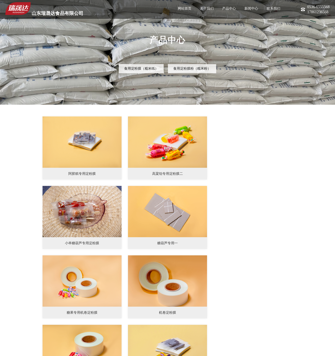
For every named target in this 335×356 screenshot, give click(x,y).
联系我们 (273, 8)
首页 (254, 328)
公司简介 (9, 350)
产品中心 (229, 8)
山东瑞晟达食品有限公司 (44, 9)
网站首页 (184, 8)
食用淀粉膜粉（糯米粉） (192, 68)
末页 (290, 328)
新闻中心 (251, 8)
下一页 (279, 328)
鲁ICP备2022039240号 (77, 350)
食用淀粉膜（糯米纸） (141, 68)
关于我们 (207, 8)
